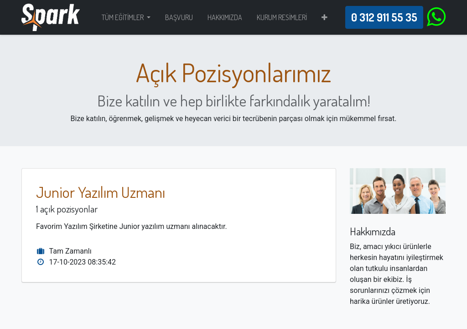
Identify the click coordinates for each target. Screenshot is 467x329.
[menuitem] (179, 17)
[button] (324, 17)
